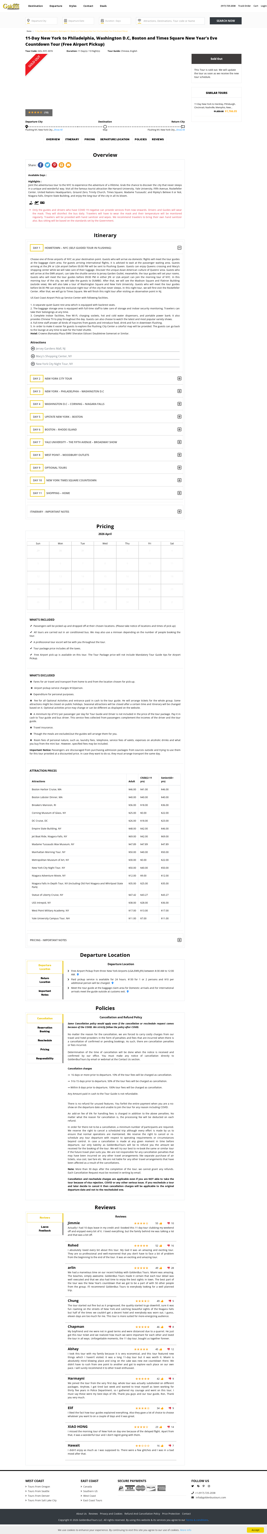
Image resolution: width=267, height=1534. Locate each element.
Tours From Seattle (37, 1500)
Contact (88, 5)
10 (149, 564)
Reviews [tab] (45, 1229)
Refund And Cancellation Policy (142, 1523)
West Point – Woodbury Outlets (62, 455)
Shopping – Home (52, 493)
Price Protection (171, 1523)
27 (60, 603)
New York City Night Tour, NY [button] (54, 364)
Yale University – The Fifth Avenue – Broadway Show (76, 442)
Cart (256, 5)
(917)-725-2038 (228, 5)
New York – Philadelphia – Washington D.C (70, 391)
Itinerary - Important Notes (49, 511)
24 (149, 590)
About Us (81, 1523)
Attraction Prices (43, 771)
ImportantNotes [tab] (44, 1000)
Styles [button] (73, 5)
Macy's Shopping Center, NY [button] (54, 356)
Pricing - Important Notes (48, 940)
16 (127, 577)
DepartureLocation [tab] (44, 968)
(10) (46, 112)
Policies (149, 140)
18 (172, 577)
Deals (103, 5)
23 (127, 590)
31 (82, 552)
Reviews (172, 140)
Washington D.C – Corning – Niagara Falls (70, 404)
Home (29, 31)
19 (38, 590)
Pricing (86, 140)
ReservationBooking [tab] (45, 1043)
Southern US (89, 1500)
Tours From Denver (37, 1505)
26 (38, 603)
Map (105, 129)
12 (38, 577)
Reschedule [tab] (44, 1058)
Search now (226, 21)
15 (105, 577)
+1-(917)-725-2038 (203, 1502)
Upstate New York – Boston (59, 417)
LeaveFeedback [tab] (45, 1243)
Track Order (244, 5)
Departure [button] (56, 5)
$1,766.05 (225, 111)
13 (60, 577)
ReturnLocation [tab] (44, 984)
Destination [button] (35, 5)
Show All (58, 129)
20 (60, 590)
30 (60, 552)
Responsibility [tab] (45, 1082)
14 (82, 577)
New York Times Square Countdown (66, 480)
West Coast (88, 1505)
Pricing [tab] (45, 1070)
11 (172, 564)
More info (185, 1530)
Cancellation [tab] (45, 1029)
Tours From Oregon (37, 1496)
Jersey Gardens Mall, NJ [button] (50, 348)
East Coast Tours (91, 1510)
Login (264, 5)
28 (82, 603)
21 (82, 590)
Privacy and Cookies (111, 1523)
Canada (86, 1496)
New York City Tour (54, 378)
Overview (39, 140)
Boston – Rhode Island (56, 429)
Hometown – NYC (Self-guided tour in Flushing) (73, 248)
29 (38, 552)
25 (172, 590)
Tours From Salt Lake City (41, 1510)
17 (149, 577)
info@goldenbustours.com (208, 1507)
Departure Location (117, 140)
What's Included (42, 620)
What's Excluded (42, 675)
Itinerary (64, 140)
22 (105, 590)
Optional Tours (51, 468)
